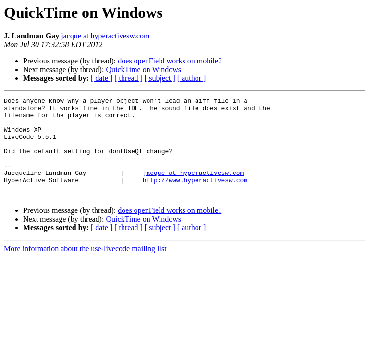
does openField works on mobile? (169, 61)
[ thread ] (128, 78)
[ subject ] (160, 78)
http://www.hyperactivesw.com (195, 197)
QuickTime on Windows (143, 69)
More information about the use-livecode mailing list (85, 267)
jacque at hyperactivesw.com (105, 36)
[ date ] (101, 78)
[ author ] (191, 78)
